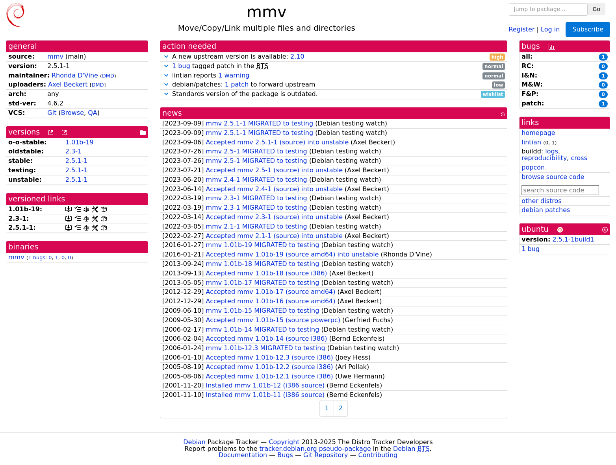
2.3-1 (73, 151)
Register (522, 29)
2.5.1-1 (76, 160)
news (172, 113)
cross (579, 158)
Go (596, 9)
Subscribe (587, 29)
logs (551, 151)
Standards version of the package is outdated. (333, 94)
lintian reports (333, 75)
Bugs (285, 455)
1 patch (237, 84)
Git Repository (325, 455)
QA (92, 112)
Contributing (378, 455)
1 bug (181, 66)
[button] (166, 56)
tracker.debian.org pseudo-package (315, 448)
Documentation (243, 455)
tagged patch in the (333, 66)
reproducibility (544, 158)
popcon (533, 167)
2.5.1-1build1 (573, 239)
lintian (531, 142)
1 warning (233, 75)
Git (51, 112)
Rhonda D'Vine (75, 75)
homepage (538, 133)
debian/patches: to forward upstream (333, 84)
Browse (72, 112)
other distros (541, 201)
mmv (55, 56)
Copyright (284, 442)
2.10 (297, 56)
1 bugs (36, 257)
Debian (194, 442)
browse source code (552, 177)
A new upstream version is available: (333, 57)
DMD (108, 76)
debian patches (545, 210)
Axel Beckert (67, 84)
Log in (550, 29)
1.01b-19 (79, 142)
